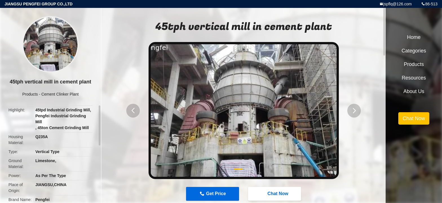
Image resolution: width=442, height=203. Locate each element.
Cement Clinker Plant (60, 94)
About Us (413, 91)
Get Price (216, 193)
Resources (414, 78)
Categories (413, 51)
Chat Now (275, 194)
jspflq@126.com (397, 4)
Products (30, 94)
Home (414, 37)
